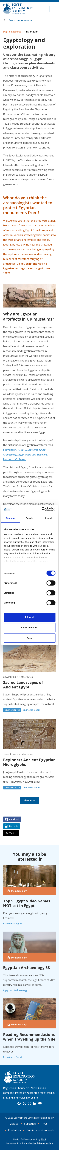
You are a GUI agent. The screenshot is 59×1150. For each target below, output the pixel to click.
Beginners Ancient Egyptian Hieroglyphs (29, 762)
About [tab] (48, 518)
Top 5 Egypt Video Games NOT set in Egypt (26, 903)
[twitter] (24, 1103)
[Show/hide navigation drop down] (53, 9)
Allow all (29, 617)
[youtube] (40, 1103)
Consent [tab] (10, 518)
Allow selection (29, 627)
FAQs (45, 1123)
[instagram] (29, 1103)
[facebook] (19, 1103)
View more (29, 800)
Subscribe (30, 1123)
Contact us (14, 1130)
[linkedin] (35, 1103)
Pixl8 (43, 1139)
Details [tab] (30, 518)
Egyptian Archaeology (15, 990)
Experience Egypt (12, 923)
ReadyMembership (42, 1143)
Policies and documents (40, 1130)
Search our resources (20, 20)
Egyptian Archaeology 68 (26, 967)
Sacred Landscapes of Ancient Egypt (23, 685)
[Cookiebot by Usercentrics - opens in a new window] (42, 509)
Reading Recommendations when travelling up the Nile (29, 1037)
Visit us (14, 1123)
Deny (29, 638)
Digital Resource (12, 31)
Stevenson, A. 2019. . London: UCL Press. (25, 454)
